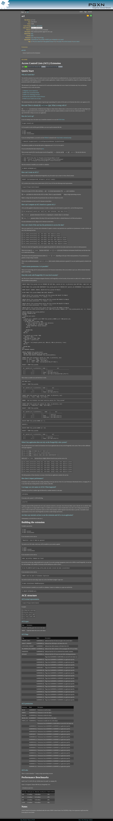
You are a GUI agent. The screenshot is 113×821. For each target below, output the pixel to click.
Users (81, 11)
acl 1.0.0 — (36, 25)
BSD (32, 35)
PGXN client (61, 119)
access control (76, 41)
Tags (85, 11)
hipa (22, 12)
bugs (42, 37)
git (35, 37)
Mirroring (86, 819)
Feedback (91, 819)
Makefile (55, 39)
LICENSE (42, 39)
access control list (38, 41)
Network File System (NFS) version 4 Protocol (34, 96)
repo (39, 37)
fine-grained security (48, 41)
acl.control (61, 39)
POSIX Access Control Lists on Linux (32, 98)
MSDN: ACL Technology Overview (31, 94)
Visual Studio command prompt (63, 137)
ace (55, 41)
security (60, 41)
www (32, 37)
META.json (48, 39)
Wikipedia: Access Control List (30, 90)
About (79, 819)
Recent (90, 11)
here (43, 148)
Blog (21, 819)
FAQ (83, 819)
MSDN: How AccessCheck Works (31, 92)
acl (28, 12)
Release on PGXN (31, 819)
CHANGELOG (34, 39)
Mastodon (25, 819)
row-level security (67, 41)
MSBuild (46, 137)
